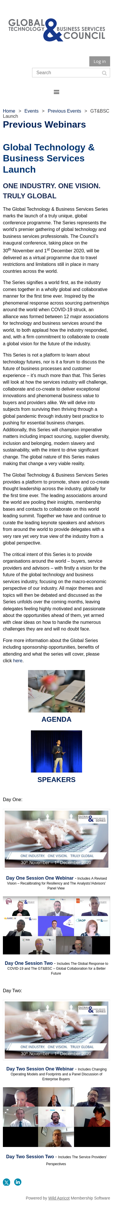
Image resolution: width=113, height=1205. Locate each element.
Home (9, 111)
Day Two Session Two (30, 1156)
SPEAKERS (56, 780)
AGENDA (56, 719)
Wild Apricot (59, 1198)
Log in (100, 61)
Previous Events (64, 111)
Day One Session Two (29, 963)
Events (31, 111)
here (18, 660)
